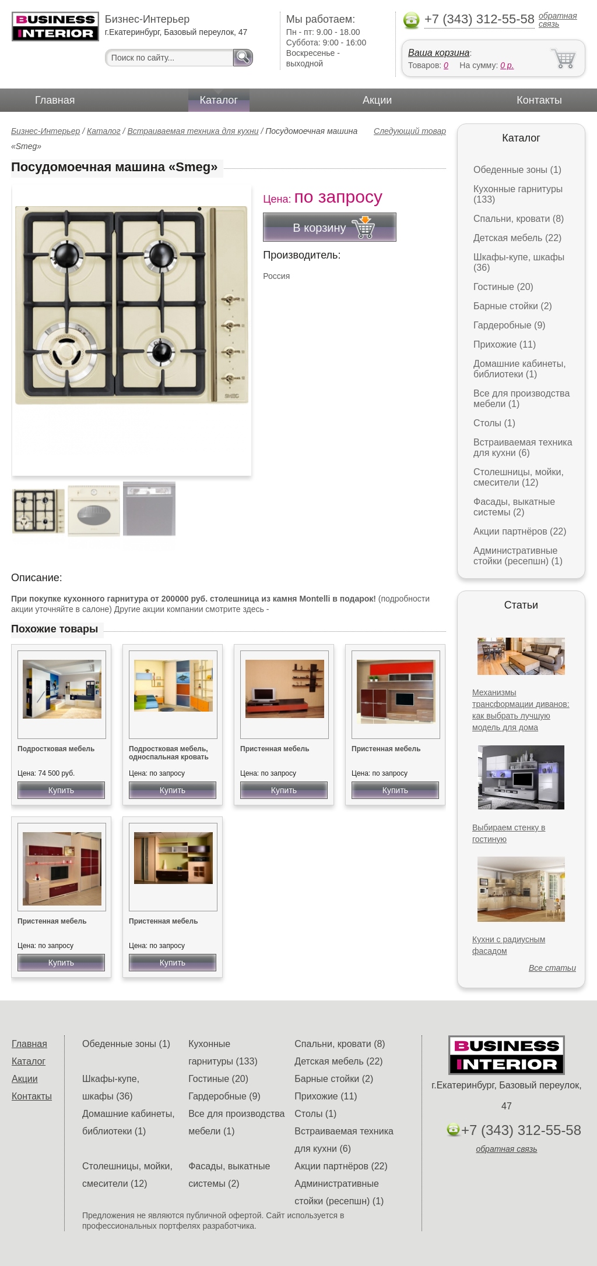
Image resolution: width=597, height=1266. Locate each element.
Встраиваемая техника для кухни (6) (523, 447)
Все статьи (552, 968)
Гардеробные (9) (509, 325)
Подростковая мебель (55, 749)
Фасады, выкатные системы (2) (514, 507)
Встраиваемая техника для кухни (192, 131)
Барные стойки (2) (512, 306)
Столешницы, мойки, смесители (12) (518, 477)
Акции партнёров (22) (520, 531)
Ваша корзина (438, 53)
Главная (55, 100)
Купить (61, 790)
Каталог (219, 100)
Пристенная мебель (275, 749)
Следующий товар (410, 131)
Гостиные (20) (503, 287)
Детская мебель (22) (517, 238)
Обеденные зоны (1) (517, 170)
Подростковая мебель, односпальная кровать (169, 753)
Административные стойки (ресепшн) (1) (518, 556)
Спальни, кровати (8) (518, 219)
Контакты (539, 100)
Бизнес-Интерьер (45, 131)
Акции (377, 100)
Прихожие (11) (504, 344)
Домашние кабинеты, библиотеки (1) (519, 369)
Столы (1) (494, 423)
